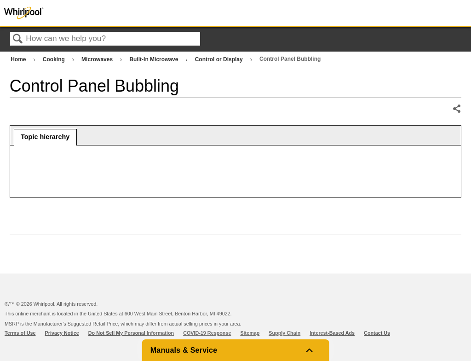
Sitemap (249, 333)
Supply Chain (284, 333)
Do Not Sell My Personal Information (131, 333)
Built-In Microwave (154, 59)
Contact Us (377, 333)
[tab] (45, 137)
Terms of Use (20, 333)
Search (18, 39)
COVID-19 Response (207, 333)
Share (456, 109)
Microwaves (97, 59)
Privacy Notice (62, 333)
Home (19, 59)
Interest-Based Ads (332, 333)
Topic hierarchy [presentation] (45, 136)
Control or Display (219, 59)
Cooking (54, 59)
